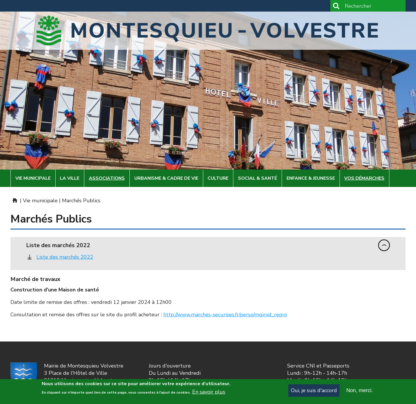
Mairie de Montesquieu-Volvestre (14, 200)
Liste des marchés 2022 (64, 257)
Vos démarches (364, 178)
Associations (107, 178)
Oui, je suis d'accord (314, 392)
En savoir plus (208, 394)
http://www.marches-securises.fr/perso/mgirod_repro (225, 314)
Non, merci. (359, 392)
